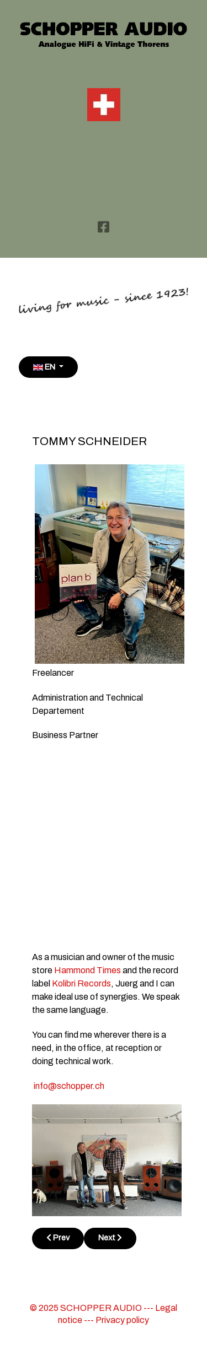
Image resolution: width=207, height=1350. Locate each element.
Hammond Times (87, 970)
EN (45, 366)
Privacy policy (122, 1320)
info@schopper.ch (69, 1086)
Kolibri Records (81, 983)
